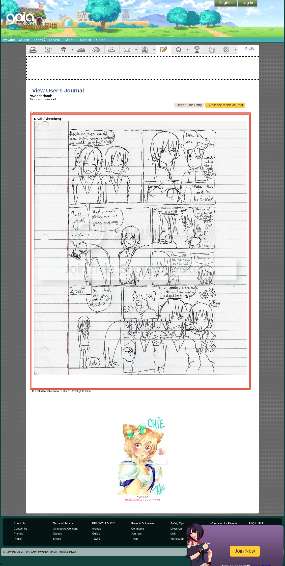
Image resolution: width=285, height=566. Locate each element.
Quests (178, 49)
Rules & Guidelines (143, 523)
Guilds (96, 533)
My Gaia (8, 40)
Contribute (137, 528)
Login (247, 3)
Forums (54, 40)
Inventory (112, 49)
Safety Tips (177, 523)
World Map (177, 538)
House (63, 49)
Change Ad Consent (65, 528)
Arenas (96, 528)
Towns (96, 538)
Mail (127, 49)
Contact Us (21, 528)
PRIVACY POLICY (103, 523)
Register (226, 3)
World (70, 40)
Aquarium (96, 49)
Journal (163, 49)
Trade (134, 538)
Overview (33, 49)
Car (81, 49)
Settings (226, 49)
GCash (24, 40)
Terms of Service (63, 523)
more (72, 49)
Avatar (48, 49)
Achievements (196, 49)
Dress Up (176, 528)
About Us (19, 523)
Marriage (211, 49)
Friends (145, 49)
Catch (101, 40)
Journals (136, 533)
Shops (39, 39)
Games (85, 40)
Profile (250, 48)
